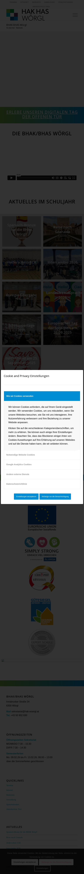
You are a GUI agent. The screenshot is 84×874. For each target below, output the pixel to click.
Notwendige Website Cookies (20, 455)
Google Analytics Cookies (19, 464)
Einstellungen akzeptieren (26, 497)
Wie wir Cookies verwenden (19, 396)
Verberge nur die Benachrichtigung (55, 497)
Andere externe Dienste (17, 474)
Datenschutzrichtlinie (16, 484)
